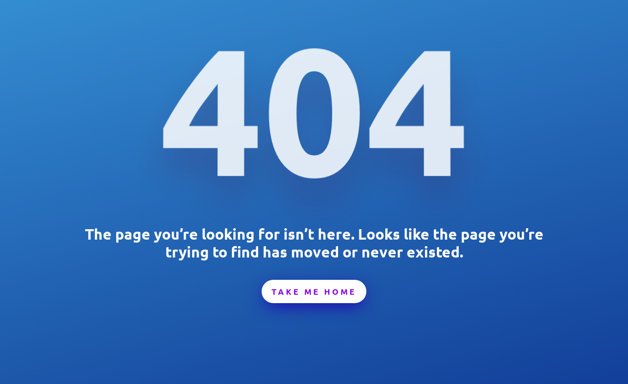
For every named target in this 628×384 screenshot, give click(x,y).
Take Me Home (314, 291)
